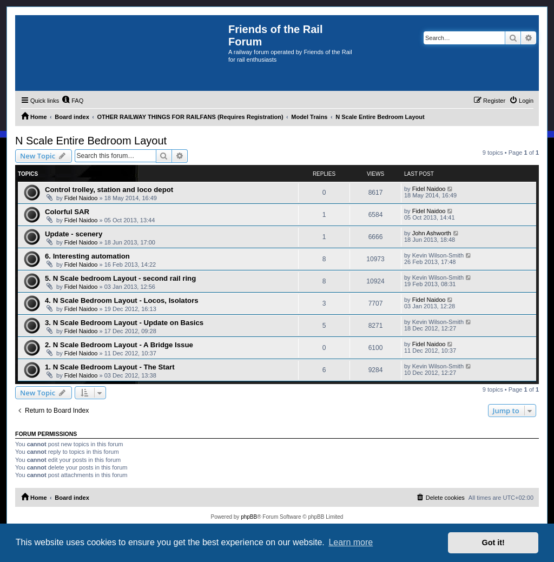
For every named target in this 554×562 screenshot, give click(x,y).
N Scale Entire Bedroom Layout (91, 141)
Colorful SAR (67, 212)
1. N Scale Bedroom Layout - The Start (110, 367)
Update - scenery (73, 234)
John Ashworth (431, 233)
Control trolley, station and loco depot (109, 190)
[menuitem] (72, 100)
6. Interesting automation (87, 256)
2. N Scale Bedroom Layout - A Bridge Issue (119, 345)
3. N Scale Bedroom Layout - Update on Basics (124, 323)
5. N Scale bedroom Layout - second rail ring (120, 278)
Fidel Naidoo (81, 198)
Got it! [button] (493, 542)
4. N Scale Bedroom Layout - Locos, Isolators (122, 300)
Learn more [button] (350, 542)
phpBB (249, 517)
